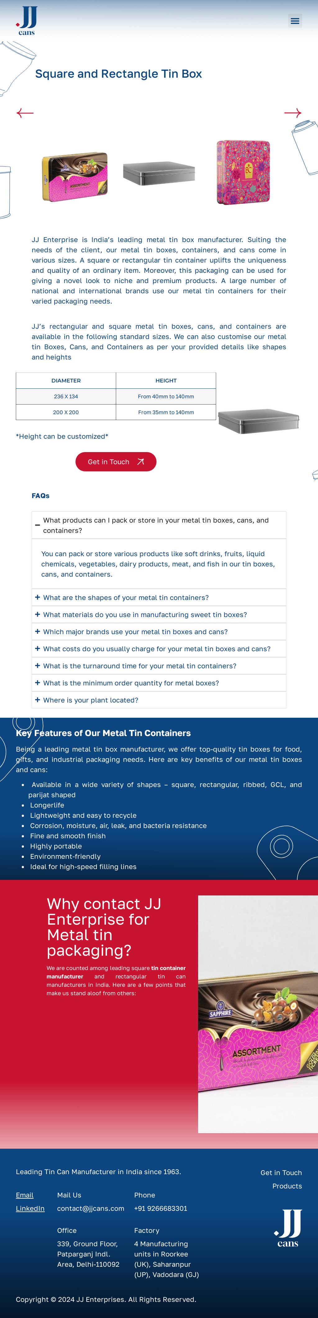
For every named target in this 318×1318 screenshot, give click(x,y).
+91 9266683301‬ (160, 1208)
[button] (295, 21)
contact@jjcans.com (90, 1208)
